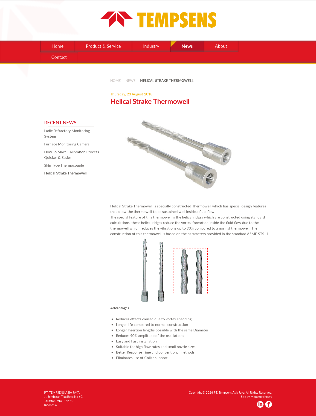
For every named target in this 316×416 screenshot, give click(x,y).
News (187, 46)
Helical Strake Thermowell (65, 173)
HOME (115, 80)
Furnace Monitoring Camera (67, 144)
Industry (151, 46)
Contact (59, 57)
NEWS (130, 80)
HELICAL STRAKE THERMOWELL (167, 80)
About (221, 46)
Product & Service (103, 46)
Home (58, 46)
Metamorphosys (261, 396)
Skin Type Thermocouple (64, 165)
